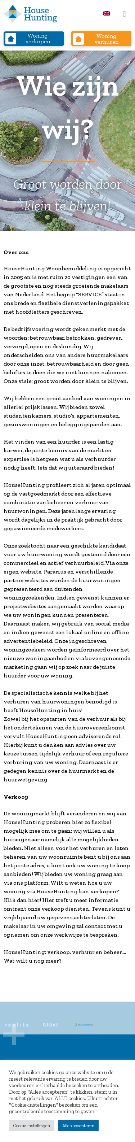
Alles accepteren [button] (78, 1125)
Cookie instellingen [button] (31, 1125)
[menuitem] (106, 13)
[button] (124, 14)
